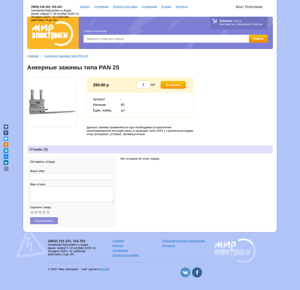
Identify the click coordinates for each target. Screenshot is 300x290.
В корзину (173, 84)
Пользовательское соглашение (183, 240)
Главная (32, 56)
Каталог (85, 6)
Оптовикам (101, 6)
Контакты (182, 6)
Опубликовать (44, 220)
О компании (149, 6)
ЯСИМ (104, 269)
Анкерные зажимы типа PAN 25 (66, 56)
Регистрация (253, 6)
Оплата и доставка (125, 6)
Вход (239, 6)
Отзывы (166, 6)
